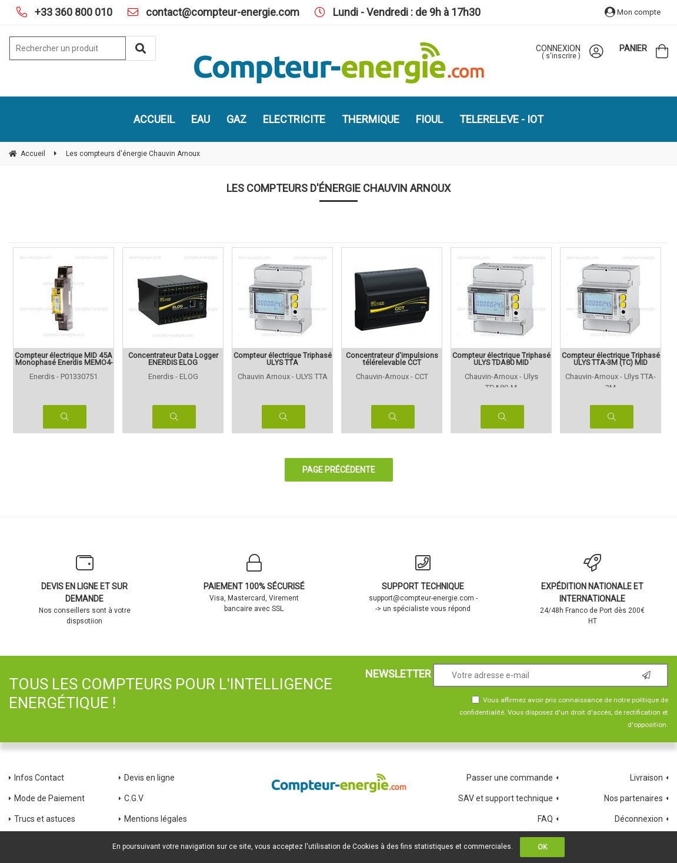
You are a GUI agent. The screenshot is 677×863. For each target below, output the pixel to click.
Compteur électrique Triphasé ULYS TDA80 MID (501, 359)
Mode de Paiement (49, 798)
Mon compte (633, 12)
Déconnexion (639, 819)
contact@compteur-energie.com (221, 12)
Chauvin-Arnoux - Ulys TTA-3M (610, 379)
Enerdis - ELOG (173, 376)
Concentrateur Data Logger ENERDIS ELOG (173, 359)
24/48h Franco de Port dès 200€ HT (592, 589)
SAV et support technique (505, 798)
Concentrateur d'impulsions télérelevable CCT (392, 359)
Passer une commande (509, 777)
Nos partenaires (633, 798)
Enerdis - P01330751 (63, 376)
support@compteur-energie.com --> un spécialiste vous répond (423, 583)
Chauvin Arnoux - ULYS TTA (283, 376)
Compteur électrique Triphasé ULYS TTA (283, 359)
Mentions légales (155, 819)
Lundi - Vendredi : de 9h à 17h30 (406, 12)
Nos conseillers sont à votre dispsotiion (84, 589)
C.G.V (134, 798)
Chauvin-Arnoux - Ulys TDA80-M (501, 379)
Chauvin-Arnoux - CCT (392, 376)
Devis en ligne (149, 777)
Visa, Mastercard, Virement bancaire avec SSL (254, 583)
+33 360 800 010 (72, 12)
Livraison (646, 777)
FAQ (545, 819)
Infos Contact (39, 777)
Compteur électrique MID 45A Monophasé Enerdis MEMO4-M (63, 359)
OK (542, 847)
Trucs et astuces (45, 819)
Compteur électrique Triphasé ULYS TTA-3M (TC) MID (611, 359)
